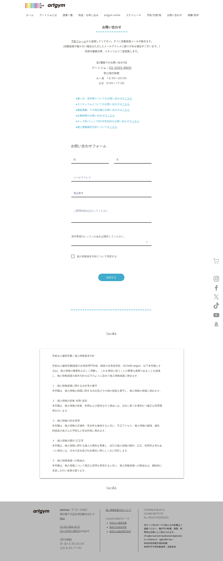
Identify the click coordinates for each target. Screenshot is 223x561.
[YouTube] (216, 315)
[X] (216, 297)
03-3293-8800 (120, 67)
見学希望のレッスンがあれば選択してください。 (98, 236)
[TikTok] (216, 306)
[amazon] (216, 324)
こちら (128, 98)
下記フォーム (78, 41)
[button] (48, 15)
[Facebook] (216, 287)
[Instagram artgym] (216, 278)
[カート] (216, 260)
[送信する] (111, 277)
